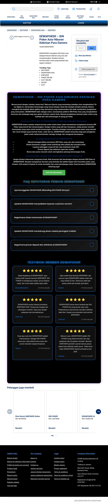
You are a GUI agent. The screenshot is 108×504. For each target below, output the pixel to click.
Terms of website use (61, 479)
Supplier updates (13, 482)
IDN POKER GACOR (80, 17)
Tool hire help (12, 486)
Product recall (12, 468)
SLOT (99, 17)
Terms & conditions (61, 472)
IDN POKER (22, 17)
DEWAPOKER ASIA (33, 17)
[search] (32, 9)
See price (18, 428)
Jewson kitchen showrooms (41, 472)
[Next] (98, 411)
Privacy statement (60, 468)
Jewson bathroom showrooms (41, 475)
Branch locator (12, 458)
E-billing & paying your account (18, 465)
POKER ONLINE (56, 17)
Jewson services (37, 468)
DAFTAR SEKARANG (54, 172)
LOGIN (81, 23)
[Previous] (9, 411)
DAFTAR (27, 23)
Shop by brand (12, 479)
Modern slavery (59, 465)
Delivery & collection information (18, 462)
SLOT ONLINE (68, 17)
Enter (92, 48)
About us (34, 458)
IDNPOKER (45, 17)
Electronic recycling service (40, 479)
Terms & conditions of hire (63, 475)
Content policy (59, 458)
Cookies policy (59, 462)
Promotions (11, 472)
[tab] (52, 435)
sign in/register (89, 74)
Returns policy (12, 475)
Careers (33, 462)
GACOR (91, 17)
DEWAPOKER (11, 17)
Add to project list (88, 69)
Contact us (34, 465)
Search (13, 9)
